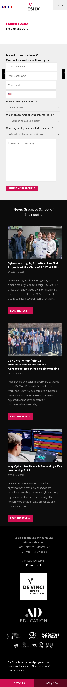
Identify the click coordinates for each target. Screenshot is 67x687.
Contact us (18, 683)
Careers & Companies (19, 666)
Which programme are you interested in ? (30, 114)
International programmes (34, 662)
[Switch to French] (10, 7)
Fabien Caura (17, 24)
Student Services (40, 666)
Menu (60, 5)
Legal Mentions (15, 670)
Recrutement (33, 565)
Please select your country (21, 101)
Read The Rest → (20, 310)
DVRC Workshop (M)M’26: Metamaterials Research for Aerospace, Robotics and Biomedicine (33, 364)
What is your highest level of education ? (29, 128)
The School (13, 662)
